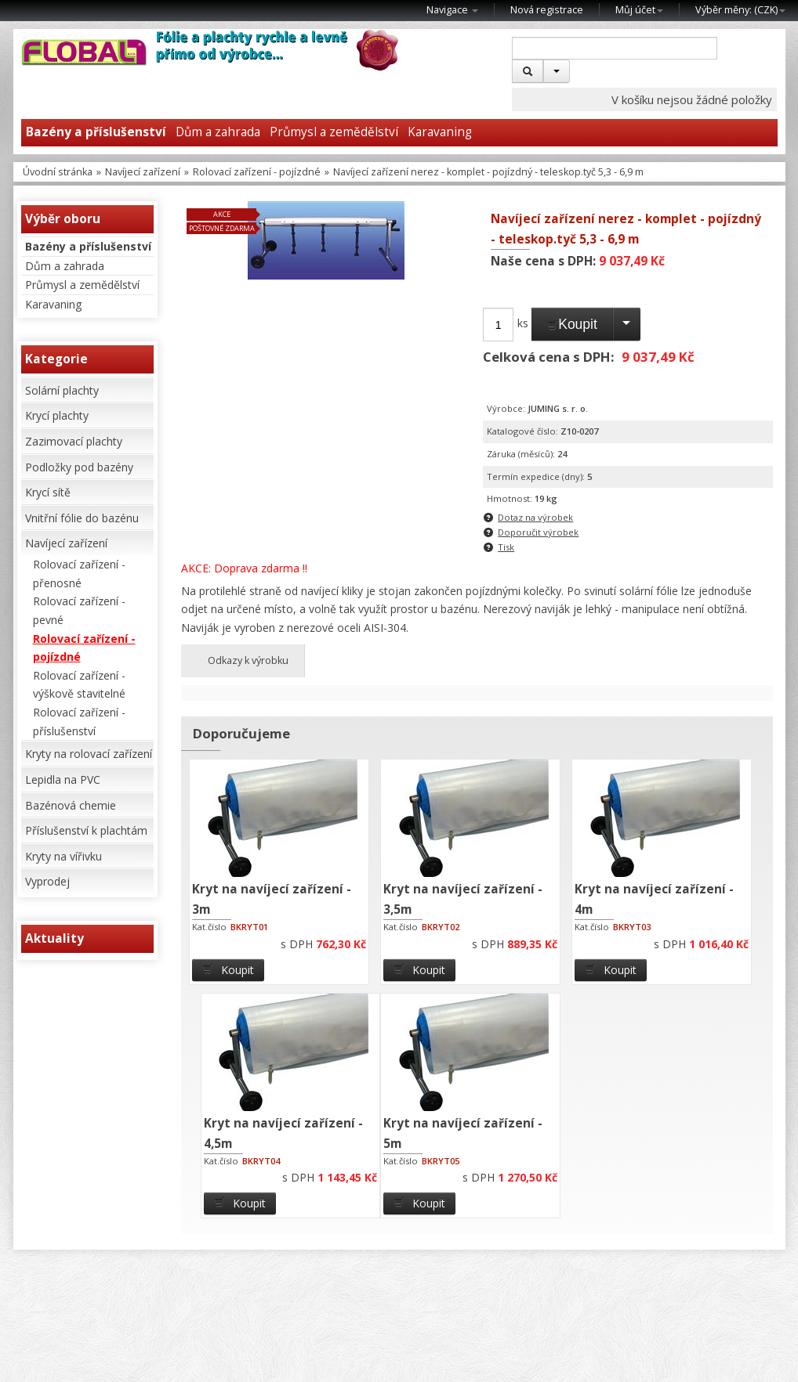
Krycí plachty (57, 415)
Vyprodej (47, 881)
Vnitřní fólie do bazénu (82, 518)
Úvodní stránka (57, 172)
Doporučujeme (241, 733)
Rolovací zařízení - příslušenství (79, 721)
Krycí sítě (48, 492)
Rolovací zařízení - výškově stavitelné (79, 685)
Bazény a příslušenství (96, 132)
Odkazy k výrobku (242, 660)
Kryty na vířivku (63, 856)
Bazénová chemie (70, 805)
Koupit (572, 324)
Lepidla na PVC (62, 779)
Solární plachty (62, 390)
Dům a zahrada (218, 132)
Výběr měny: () (740, 9)
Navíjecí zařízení (142, 172)
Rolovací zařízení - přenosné (79, 573)
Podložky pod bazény (79, 467)
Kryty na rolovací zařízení (88, 753)
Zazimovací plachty (73, 441)
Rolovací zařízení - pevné (79, 610)
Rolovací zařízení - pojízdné (257, 172)
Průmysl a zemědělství (334, 132)
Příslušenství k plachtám (86, 830)
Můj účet (639, 9)
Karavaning (440, 132)
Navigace (452, 9)
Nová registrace (546, 9)
